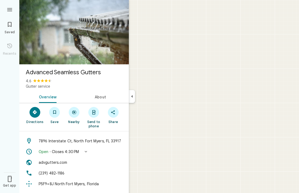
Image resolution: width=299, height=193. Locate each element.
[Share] (113, 115)
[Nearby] (74, 115)
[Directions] (35, 115)
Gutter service (38, 86)
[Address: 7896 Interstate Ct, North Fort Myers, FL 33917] (74, 141)
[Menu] (9, 9)
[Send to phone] (93, 117)
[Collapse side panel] (132, 96)
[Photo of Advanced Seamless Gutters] (74, 32)
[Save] (54, 115)
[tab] (46, 96)
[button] (74, 151)
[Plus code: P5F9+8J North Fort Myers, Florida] (74, 184)
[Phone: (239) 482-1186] (74, 173)
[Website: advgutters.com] (74, 162)
